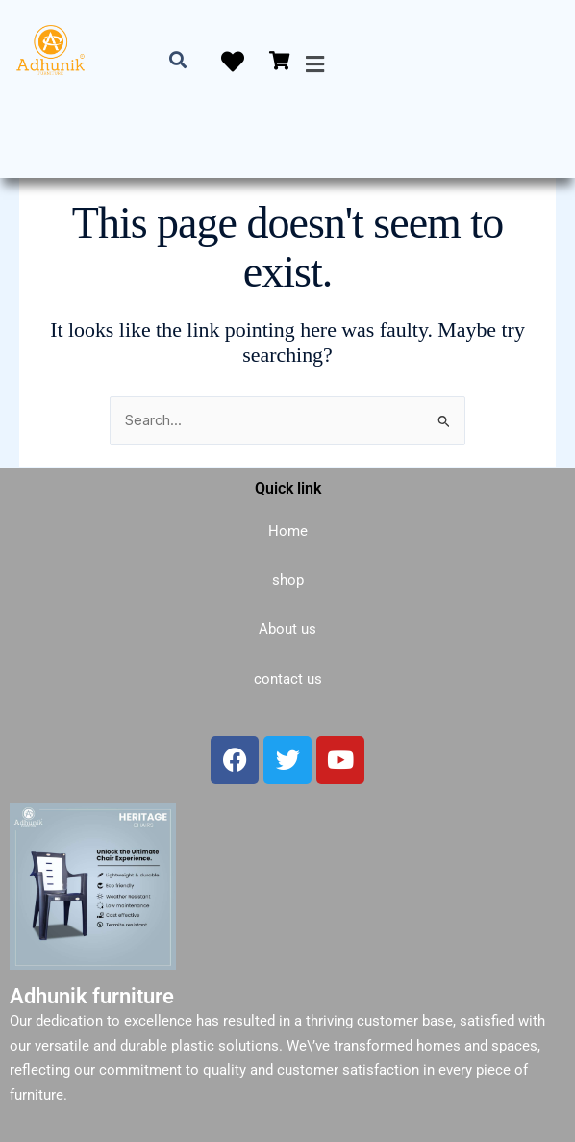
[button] (314, 64)
